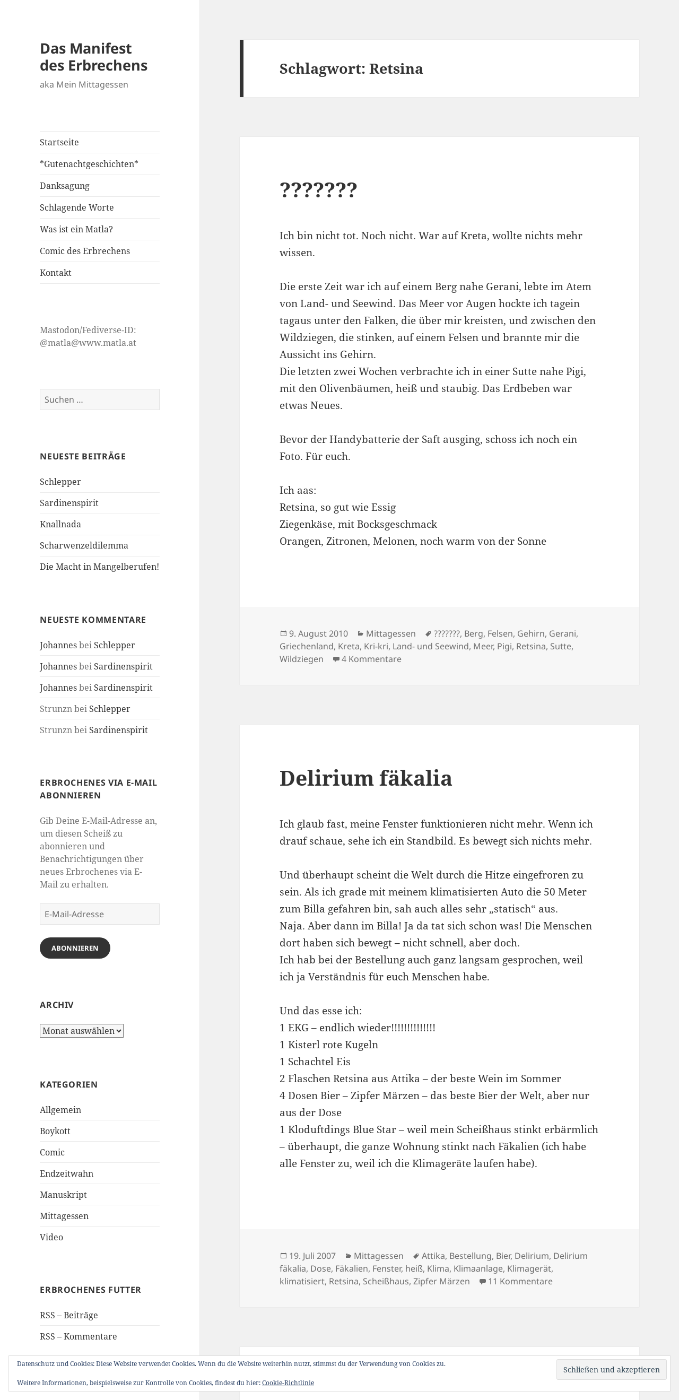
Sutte (560, 646)
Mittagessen (64, 1216)
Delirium (532, 1256)
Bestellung (470, 1256)
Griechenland (307, 646)
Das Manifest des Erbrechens (93, 56)
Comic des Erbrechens (85, 251)
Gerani (562, 633)
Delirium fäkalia (366, 777)
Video (51, 1237)
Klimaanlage (478, 1268)
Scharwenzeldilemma (84, 545)
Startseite (59, 142)
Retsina (531, 646)
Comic (52, 1152)
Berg (473, 633)
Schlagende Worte (77, 207)
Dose (320, 1268)
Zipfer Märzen (441, 1281)
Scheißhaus (386, 1281)
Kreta (349, 646)
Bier (503, 1256)
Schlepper (60, 482)
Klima (438, 1268)
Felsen (500, 633)
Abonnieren (75, 948)
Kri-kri (376, 646)
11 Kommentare (520, 1281)
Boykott (55, 1131)
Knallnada (60, 524)
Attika (433, 1256)
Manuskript (63, 1195)
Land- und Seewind (431, 646)
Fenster (386, 1268)
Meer (483, 646)
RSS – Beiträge (69, 1315)
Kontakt (56, 273)
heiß (414, 1268)
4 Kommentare (372, 659)
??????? (319, 189)
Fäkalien (351, 1268)
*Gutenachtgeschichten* (89, 164)
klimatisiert (302, 1281)
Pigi (504, 646)
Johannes (58, 645)
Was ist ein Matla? (76, 229)
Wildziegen (302, 659)
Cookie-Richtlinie (288, 1382)
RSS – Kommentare (78, 1336)
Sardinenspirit (69, 503)
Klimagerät (529, 1268)
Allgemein (60, 1110)
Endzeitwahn (66, 1173)
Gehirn (531, 633)
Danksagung (65, 186)
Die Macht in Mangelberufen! (99, 566)
